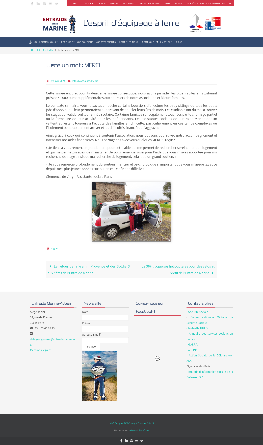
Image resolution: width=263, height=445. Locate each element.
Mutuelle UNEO (198, 328)
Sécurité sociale (198, 312)
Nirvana (133, 430)
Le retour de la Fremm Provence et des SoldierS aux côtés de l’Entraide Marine (89, 269)
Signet (54, 248)
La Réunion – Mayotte (149, 3)
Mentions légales (40, 350)
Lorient (114, 3)
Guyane (102, 3)
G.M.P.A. (193, 344)
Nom (85, 312)
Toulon (178, 3)
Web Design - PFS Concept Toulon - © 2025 (131, 423)
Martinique (128, 3)
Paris (167, 3)
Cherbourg (88, 3)
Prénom (87, 323)
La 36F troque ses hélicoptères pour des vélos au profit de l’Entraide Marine (178, 269)
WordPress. (144, 430)
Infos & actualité (45, 50)
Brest (75, 3)
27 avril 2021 (58, 81)
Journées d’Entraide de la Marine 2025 (205, 3)
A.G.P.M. (193, 350)
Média (94, 81)
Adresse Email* (91, 334)
